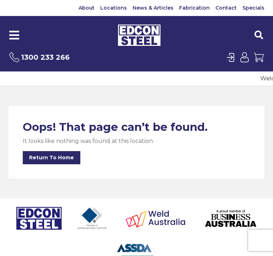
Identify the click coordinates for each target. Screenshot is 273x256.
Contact (226, 8)
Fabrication (194, 8)
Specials (253, 8)
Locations (113, 8)
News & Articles (153, 8)
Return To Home (51, 157)
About (87, 8)
